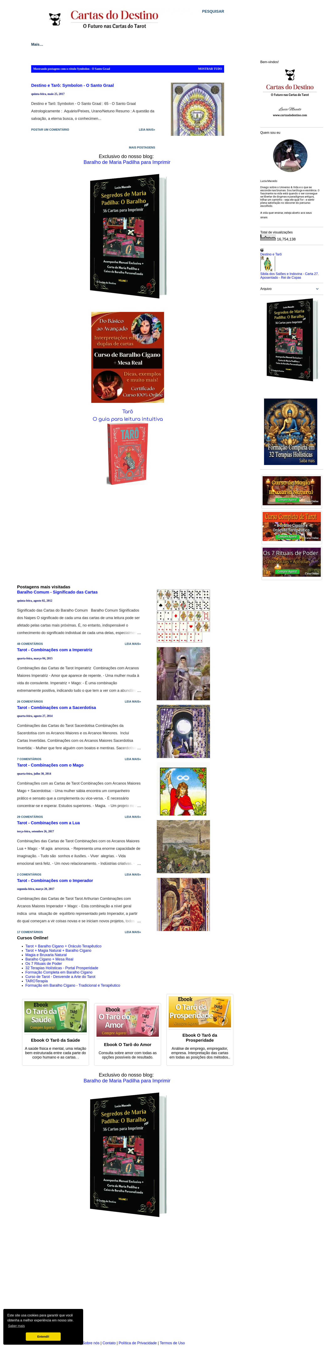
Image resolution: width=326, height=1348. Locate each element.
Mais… (205, 44)
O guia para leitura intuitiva (128, 419)
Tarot (57, 44)
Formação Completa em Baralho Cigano (58, 972)
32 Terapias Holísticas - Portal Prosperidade (61, 968)
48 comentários (30, 643)
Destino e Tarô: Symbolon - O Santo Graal (72, 85)
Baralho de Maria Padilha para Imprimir (127, 162)
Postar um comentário (50, 129)
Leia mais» (147, 129)
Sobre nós (90, 1343)
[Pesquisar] (213, 11)
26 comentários (30, 701)
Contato (109, 1343)
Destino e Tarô (271, 254)
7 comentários (29, 759)
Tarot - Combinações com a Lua (48, 823)
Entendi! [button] (43, 1336)
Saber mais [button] (16, 1326)
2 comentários (29, 874)
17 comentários (30, 932)
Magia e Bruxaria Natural (46, 955)
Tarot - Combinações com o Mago (50, 765)
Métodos (82, 44)
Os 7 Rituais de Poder (43, 964)
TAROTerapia (36, 981)
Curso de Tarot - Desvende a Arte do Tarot (60, 977)
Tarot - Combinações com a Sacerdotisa (56, 707)
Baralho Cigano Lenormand (161, 44)
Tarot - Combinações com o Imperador (55, 880)
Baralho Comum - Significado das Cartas (57, 592)
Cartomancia (113, 44)
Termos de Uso (172, 1343)
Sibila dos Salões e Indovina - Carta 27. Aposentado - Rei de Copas (289, 275)
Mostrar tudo (210, 68)
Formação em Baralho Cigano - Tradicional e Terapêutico (72, 985)
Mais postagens (142, 147)
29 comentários (30, 816)
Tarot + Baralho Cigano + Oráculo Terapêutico (63, 946)
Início (36, 44)
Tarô (127, 412)
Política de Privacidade (138, 1343)
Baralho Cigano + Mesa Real (49, 959)
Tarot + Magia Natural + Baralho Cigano (58, 950)
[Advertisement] (127, 1282)
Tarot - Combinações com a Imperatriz (54, 650)
